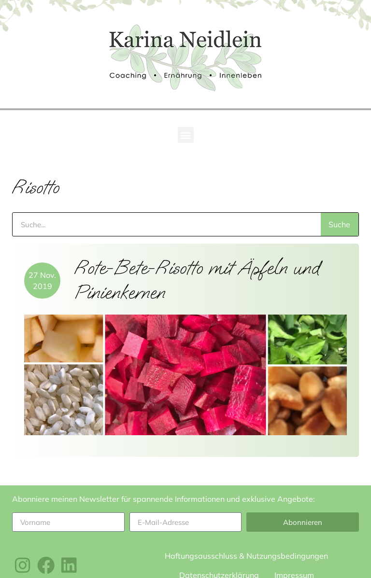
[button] (186, 135)
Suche (339, 224)
